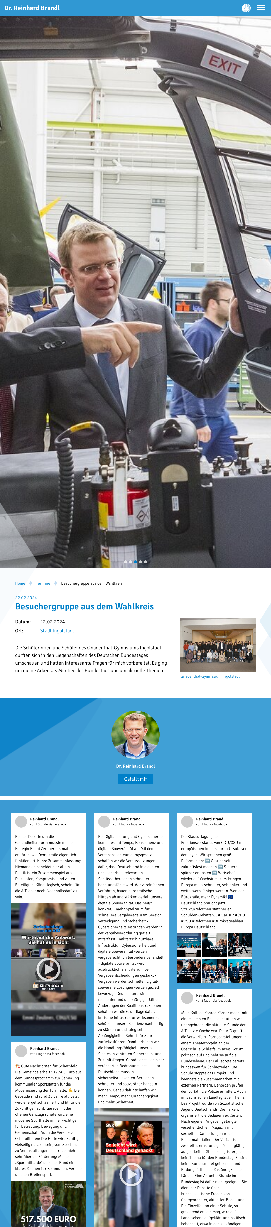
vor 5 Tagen (38, 1054)
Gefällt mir (135, 779)
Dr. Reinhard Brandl (135, 766)
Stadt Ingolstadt (57, 631)
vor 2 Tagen (204, 1001)
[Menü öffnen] (261, 8)
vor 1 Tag (119, 824)
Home (20, 583)
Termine (43, 583)
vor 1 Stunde (39, 824)
